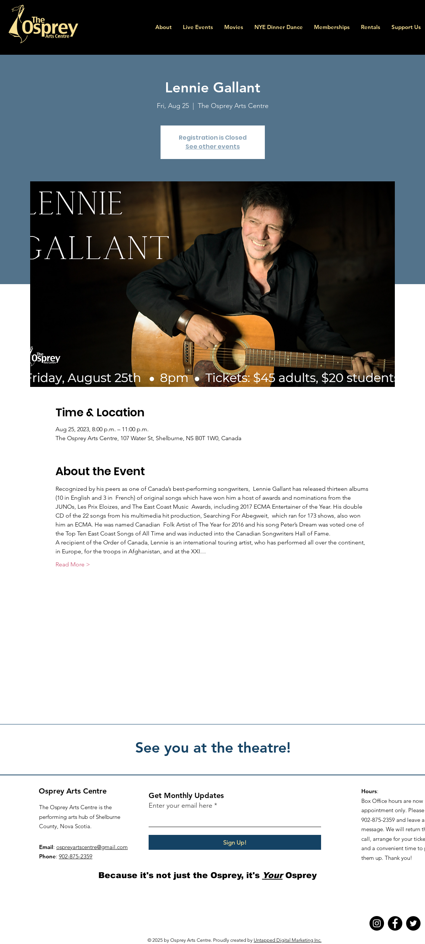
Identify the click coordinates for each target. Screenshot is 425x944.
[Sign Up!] (235, 842)
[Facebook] (395, 923)
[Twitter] (413, 923)
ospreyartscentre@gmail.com (92, 847)
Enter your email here (180, 805)
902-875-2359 (75, 856)
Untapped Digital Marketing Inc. (287, 940)
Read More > (72, 564)
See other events (212, 146)
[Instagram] (377, 923)
